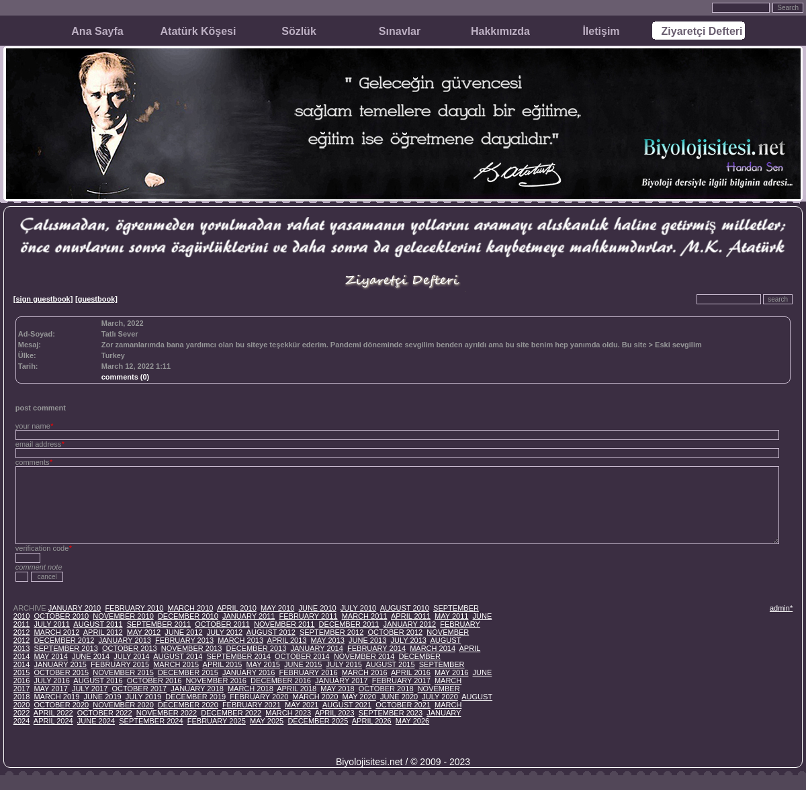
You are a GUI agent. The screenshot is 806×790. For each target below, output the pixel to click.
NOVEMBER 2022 (166, 713)
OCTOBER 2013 (129, 648)
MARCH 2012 (56, 632)
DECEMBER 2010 (188, 616)
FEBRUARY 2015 (120, 664)
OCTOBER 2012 (394, 632)
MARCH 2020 (315, 697)
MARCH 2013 (240, 640)
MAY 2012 (144, 632)
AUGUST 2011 (97, 624)
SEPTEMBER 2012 (331, 632)
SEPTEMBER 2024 (151, 721)
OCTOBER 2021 (403, 705)
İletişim (600, 31)
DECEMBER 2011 (349, 624)
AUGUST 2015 (389, 664)
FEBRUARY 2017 (401, 680)
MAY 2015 (263, 664)
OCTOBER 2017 (139, 689)
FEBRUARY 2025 (216, 721)
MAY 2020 (358, 697)
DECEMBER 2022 (231, 713)
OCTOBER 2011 (222, 624)
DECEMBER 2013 (256, 648)
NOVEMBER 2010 (123, 616)
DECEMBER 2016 (281, 680)
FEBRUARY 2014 (376, 648)
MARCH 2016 (365, 672)
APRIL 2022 (53, 713)
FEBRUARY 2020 (259, 697)
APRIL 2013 (287, 640)
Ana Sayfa (97, 31)
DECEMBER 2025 (317, 721)
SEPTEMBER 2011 (159, 624)
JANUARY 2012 (410, 624)
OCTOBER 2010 (61, 616)
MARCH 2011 (365, 616)
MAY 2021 (301, 705)
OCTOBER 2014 (302, 656)
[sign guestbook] (43, 299)
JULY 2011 (51, 624)
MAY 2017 (50, 689)
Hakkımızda (500, 31)
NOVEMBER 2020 (123, 705)
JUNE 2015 (303, 664)
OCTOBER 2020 (61, 705)
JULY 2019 (143, 697)
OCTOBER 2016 (154, 680)
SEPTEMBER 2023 (390, 713)
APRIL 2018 (296, 689)
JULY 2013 (408, 640)
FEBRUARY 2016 (308, 672)
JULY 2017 (89, 689)
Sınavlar (399, 31)
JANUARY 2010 (74, 608)
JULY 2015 (343, 664)
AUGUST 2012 (271, 632)
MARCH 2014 (432, 648)
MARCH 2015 (176, 664)
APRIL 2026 (372, 721)
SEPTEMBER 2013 (65, 648)
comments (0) (125, 377)
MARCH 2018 (250, 689)
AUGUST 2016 (97, 680)
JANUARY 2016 (248, 672)
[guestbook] (96, 299)
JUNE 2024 (96, 721)
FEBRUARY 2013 (184, 640)
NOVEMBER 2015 (123, 672)
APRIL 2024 (53, 721)
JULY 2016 (51, 680)
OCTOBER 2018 (386, 689)
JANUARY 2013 (124, 640)
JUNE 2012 (183, 632)
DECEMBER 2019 (195, 697)
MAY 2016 (451, 672)
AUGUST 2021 (346, 705)
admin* (781, 608)
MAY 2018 (337, 689)
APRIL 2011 (411, 616)
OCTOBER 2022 (104, 713)
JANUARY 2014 (316, 648)
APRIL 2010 (237, 608)
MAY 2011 (451, 616)
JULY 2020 (439, 697)
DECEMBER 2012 (64, 640)
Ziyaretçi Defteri (702, 31)
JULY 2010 (358, 608)
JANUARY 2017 (341, 680)
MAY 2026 (412, 721)
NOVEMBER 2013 (191, 648)
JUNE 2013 (367, 640)
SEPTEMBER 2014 (239, 656)
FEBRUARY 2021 (251, 705)
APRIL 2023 (335, 713)
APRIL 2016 (411, 672)
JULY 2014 (131, 656)
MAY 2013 (328, 640)
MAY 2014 (50, 656)
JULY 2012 (224, 632)
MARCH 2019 (56, 697)
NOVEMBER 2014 (364, 656)
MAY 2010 (277, 608)
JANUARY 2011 (248, 616)
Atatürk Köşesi (198, 31)
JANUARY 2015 (60, 664)
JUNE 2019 (102, 697)
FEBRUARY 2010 (134, 608)
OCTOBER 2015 (61, 672)
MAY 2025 (266, 721)
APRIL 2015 (222, 664)
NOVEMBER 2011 (284, 624)
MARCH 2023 (288, 713)
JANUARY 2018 (197, 689)
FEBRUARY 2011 (308, 616)
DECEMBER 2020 (188, 705)
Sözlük (298, 31)
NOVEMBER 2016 (216, 680)
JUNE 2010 (317, 608)
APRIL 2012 (103, 632)
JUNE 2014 (90, 656)
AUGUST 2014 (177, 656)
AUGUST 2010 (404, 608)
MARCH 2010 (191, 608)
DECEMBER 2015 (188, 672)
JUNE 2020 (399, 697)
